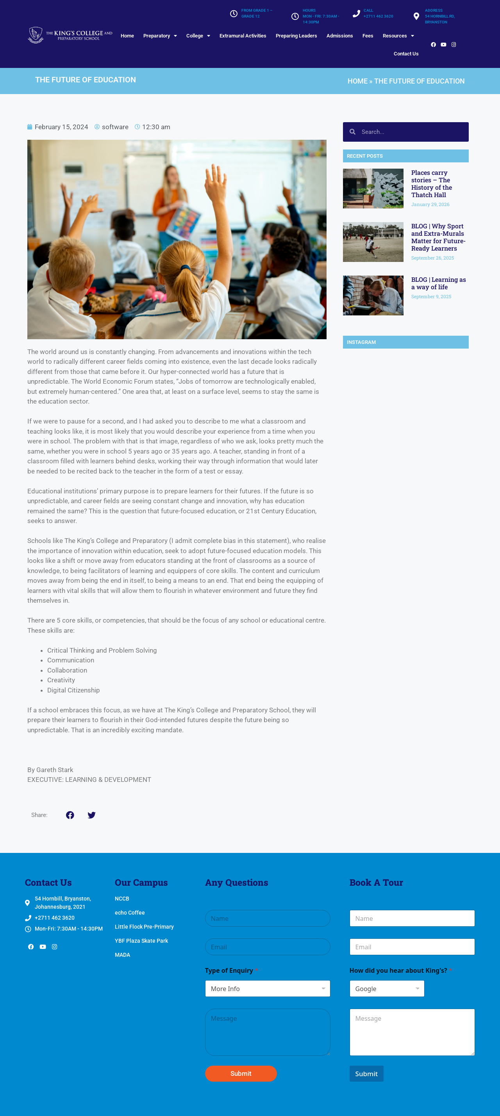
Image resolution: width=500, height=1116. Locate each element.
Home (127, 36)
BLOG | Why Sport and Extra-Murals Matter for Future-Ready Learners (438, 237)
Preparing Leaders (296, 36)
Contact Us (406, 54)
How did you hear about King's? (401, 970)
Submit (241, 1073)
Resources (398, 35)
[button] (70, 815)
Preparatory (160, 35)
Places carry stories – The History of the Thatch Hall (431, 183)
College (198, 35)
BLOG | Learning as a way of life (438, 283)
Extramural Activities (243, 36)
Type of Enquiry (231, 970)
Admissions (340, 36)
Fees (367, 36)
